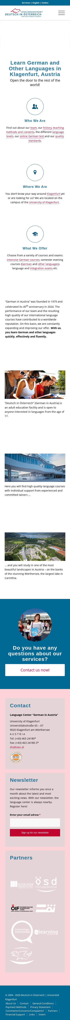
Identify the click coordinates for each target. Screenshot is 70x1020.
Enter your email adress (25, 814)
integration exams (41, 268)
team (33, 127)
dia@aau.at (17, 747)
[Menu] (60, 12)
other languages (48, 264)
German (26, 2)
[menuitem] (60, 12)
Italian (45, 2)
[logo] (24, 12)
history (47, 127)
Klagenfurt (53, 193)
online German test (32, 136)
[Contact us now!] (35, 670)
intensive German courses (23, 259)
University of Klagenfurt (44, 202)
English (35, 2)
